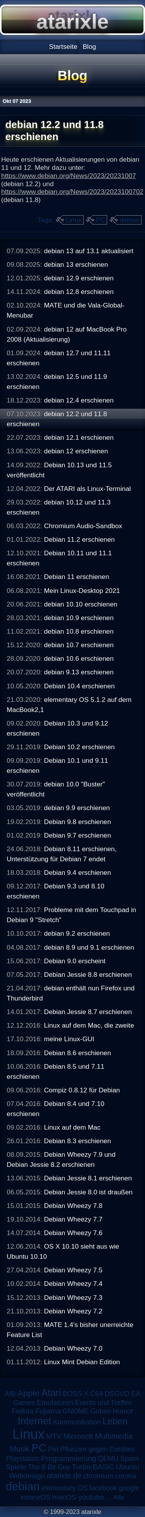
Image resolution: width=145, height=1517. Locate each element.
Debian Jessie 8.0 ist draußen (88, 1192)
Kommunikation (77, 1422)
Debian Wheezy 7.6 (73, 1233)
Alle (119, 1497)
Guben (100, 1411)
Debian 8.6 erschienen (77, 1053)
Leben (114, 1421)
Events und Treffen (103, 1402)
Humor (123, 1411)
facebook (103, 1488)
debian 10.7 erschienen (79, 645)
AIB (10, 1394)
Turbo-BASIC (93, 1467)
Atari (51, 1392)
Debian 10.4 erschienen (79, 686)
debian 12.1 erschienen (79, 437)
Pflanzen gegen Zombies (97, 1449)
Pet (53, 1449)
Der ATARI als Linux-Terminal (87, 488)
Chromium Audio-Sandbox (83, 526)
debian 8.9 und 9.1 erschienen (89, 947)
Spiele (16, 1467)
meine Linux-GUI (69, 1039)
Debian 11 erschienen (76, 577)
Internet (34, 1420)
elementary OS (64, 1488)
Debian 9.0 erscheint (75, 961)
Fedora (23, 1411)
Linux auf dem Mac (72, 1127)
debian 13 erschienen (76, 264)
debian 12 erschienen (76, 451)
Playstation (22, 1458)
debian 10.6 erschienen (79, 658)
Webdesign (27, 1476)
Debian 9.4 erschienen (77, 872)
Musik (20, 1448)
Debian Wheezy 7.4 (73, 1283)
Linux (74, 220)
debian (129, 220)
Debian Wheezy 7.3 (73, 1297)
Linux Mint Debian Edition (82, 1362)
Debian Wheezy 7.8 (73, 1205)
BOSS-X (76, 1394)
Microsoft (78, 1436)
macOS (64, 1497)
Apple (28, 1393)
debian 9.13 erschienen (79, 672)
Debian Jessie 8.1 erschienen (88, 1178)
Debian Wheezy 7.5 (73, 1270)
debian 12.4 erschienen (79, 400)
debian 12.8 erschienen (79, 291)
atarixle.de (64, 1475)
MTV (53, 1436)
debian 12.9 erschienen (79, 278)
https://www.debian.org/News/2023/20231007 (68, 176)
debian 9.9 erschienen (77, 808)
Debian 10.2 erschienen (79, 747)
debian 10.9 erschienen (79, 618)
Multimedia (113, 1436)
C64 (96, 1394)
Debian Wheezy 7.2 (73, 1311)
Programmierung (68, 1458)
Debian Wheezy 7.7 (73, 1219)
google (129, 1488)
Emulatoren (55, 1402)
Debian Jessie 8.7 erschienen (88, 1012)
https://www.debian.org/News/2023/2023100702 (72, 191)
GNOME (76, 1411)
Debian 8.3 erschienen (77, 1141)
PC (100, 220)
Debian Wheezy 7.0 (73, 1348)
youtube (91, 1497)
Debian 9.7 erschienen (77, 835)
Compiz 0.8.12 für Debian (82, 1090)
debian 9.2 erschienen (77, 933)
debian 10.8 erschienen (79, 631)
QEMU (108, 1458)
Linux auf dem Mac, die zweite (89, 1025)
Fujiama (48, 1411)
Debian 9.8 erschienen (77, 822)
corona (125, 1476)
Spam (129, 1458)
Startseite (63, 46)
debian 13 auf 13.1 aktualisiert (88, 251)
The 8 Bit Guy (49, 1467)
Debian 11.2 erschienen (79, 539)
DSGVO (117, 1394)
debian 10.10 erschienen (81, 604)
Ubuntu (127, 1467)
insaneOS (35, 1497)
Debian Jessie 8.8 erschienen (88, 974)
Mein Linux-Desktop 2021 (82, 590)
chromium (98, 1476)
